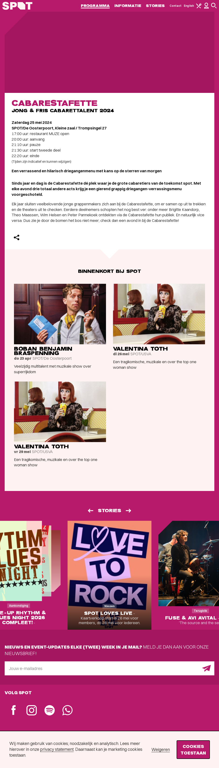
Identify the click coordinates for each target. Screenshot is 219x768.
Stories (155, 5)
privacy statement (57, 749)
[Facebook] (14, 710)
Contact (176, 5)
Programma (95, 5)
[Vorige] (90, 511)
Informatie (127, 5)
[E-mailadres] (109, 668)
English (189, 5)
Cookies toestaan (193, 749)
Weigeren (160, 749)
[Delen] (16, 237)
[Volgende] (129, 511)
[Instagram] (32, 710)
